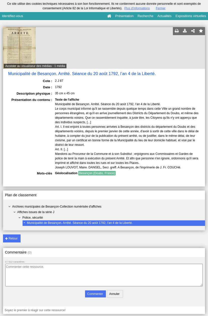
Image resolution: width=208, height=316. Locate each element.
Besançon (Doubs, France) (97, 173)
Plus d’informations (137, 8)
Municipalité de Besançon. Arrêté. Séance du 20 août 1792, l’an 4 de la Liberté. (79, 223)
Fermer (161, 8)
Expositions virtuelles (191, 16)
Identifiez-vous (12, 16)
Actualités (164, 16)
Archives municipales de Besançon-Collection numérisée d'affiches (57, 206)
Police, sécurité (32, 217)
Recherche (145, 16)
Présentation (124, 16)
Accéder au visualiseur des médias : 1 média (35, 66)
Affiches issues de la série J (35, 212)
